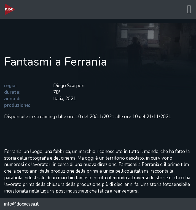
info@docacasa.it (21, 204)
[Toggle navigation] (189, 9)
